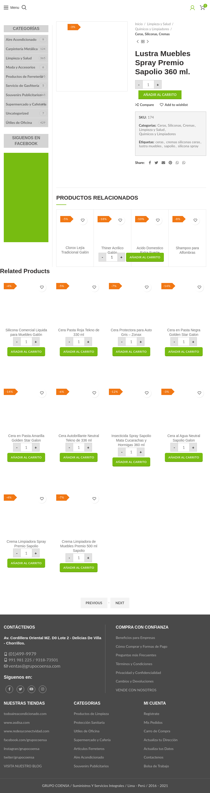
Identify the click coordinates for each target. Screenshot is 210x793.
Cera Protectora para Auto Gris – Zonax (131, 332)
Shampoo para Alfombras (187, 250)
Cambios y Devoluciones (135, 681)
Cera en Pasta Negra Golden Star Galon (183, 332)
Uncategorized (17, 113)
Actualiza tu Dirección (160, 740)
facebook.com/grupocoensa (25, 740)
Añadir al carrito (160, 95)
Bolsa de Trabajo (156, 766)
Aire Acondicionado (21, 39)
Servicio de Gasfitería (22, 85)
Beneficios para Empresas (135, 637)
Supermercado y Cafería (92, 740)
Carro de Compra (157, 731)
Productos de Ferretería (24, 76)
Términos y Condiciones (134, 664)
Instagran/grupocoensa (21, 748)
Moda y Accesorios (20, 67)
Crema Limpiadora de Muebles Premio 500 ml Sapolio (78, 546)
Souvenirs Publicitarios (24, 95)
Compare (147, 104)
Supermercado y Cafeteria (26, 104)
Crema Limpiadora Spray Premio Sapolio (26, 543)
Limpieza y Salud (159, 24)
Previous (94, 603)
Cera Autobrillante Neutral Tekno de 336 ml (78, 438)
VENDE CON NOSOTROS (136, 690)
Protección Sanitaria (89, 722)
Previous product (137, 42)
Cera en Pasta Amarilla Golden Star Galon (26, 438)
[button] (145, 257)
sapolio (169, 146)
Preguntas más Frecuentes (136, 655)
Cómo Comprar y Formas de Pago (141, 646)
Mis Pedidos (153, 722)
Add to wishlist (176, 104)
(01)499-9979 (22, 654)
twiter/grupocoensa (19, 757)
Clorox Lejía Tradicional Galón (75, 250)
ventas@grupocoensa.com (35, 666)
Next (119, 603)
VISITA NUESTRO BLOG (23, 766)
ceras (160, 142)
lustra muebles (150, 146)
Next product (147, 42)
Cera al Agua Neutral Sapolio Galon (183, 438)
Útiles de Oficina (19, 122)
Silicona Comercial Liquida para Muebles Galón (26, 332)
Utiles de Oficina (87, 731)
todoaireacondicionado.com (25, 713)
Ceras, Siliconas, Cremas (152, 34)
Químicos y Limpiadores (152, 29)
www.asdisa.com (17, 722)
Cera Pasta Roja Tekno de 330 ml (78, 332)
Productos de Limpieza (91, 713)
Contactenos (153, 757)
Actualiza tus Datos (158, 748)
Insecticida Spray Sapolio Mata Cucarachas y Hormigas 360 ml (131, 440)
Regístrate (151, 713)
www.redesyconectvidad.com (26, 731)
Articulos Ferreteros (89, 748)
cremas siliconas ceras (183, 142)
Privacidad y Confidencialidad (138, 672)
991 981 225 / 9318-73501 (33, 659)
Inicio (139, 24)
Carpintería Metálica (22, 49)
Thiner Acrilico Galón (112, 250)
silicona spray (188, 146)
